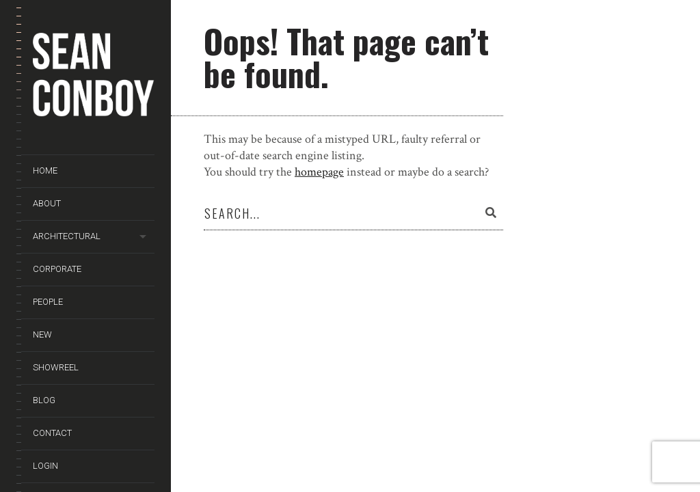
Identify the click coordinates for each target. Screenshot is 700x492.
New (42, 334)
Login (45, 466)
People (48, 302)
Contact (52, 433)
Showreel (56, 367)
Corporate (57, 269)
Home (45, 170)
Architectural (66, 236)
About (47, 203)
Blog (44, 400)
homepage (319, 172)
